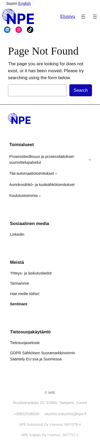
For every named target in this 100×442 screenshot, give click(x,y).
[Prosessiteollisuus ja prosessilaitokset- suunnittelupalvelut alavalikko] (90, 159)
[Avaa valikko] (83, 16)
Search (81, 90)
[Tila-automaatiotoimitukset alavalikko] (56, 173)
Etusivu (67, 16)
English (24, 3)
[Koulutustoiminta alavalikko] (40, 196)
